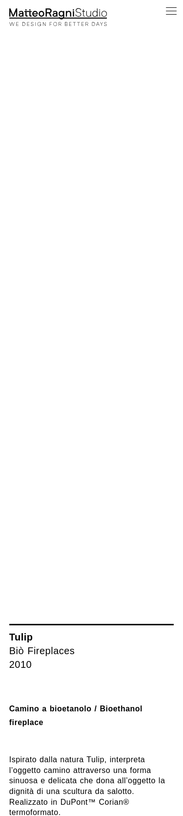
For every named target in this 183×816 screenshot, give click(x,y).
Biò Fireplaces (42, 650)
